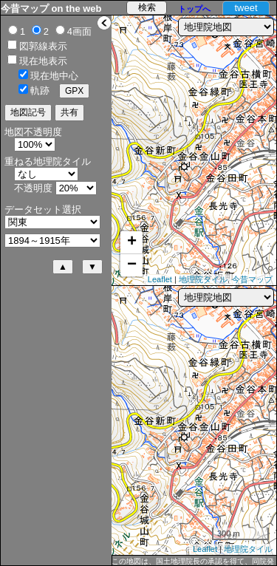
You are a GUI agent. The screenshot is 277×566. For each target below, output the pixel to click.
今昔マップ (252, 279)
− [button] (132, 265)
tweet (245, 7)
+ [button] (132, 242)
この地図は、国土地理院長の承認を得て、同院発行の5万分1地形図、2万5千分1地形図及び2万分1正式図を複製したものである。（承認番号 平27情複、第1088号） (193, 561)
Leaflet (160, 279)
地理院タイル (203, 279)
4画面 (79, 31)
